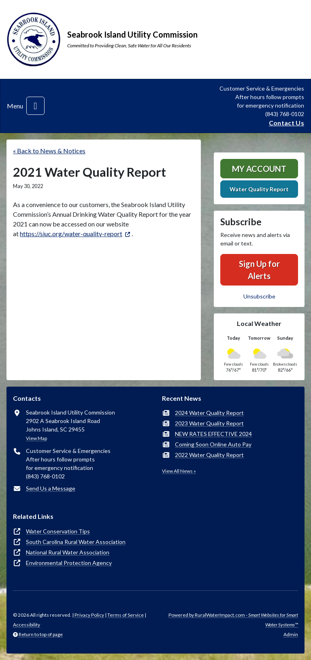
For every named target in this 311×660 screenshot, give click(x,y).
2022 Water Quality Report (209, 454)
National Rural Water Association (67, 552)
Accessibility (26, 625)
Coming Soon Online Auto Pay (213, 444)
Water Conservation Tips (58, 531)
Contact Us (286, 123)
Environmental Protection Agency (69, 562)
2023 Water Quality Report (209, 423)
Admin (290, 634)
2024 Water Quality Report (209, 412)
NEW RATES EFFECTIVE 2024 (213, 433)
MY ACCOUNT (259, 168)
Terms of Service (125, 615)
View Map (36, 438)
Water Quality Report (259, 189)
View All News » (179, 471)
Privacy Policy (89, 615)
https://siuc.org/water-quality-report (71, 233)
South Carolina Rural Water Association (76, 541)
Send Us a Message (50, 488)
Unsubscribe (259, 296)
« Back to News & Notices (49, 150)
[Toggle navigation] (35, 106)
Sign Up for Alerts (259, 270)
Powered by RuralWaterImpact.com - (233, 620)
